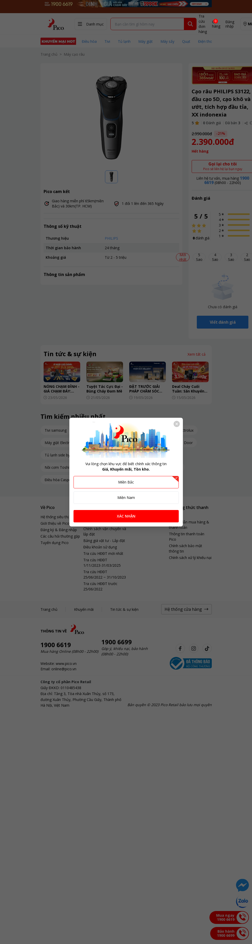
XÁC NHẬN (126, 516)
